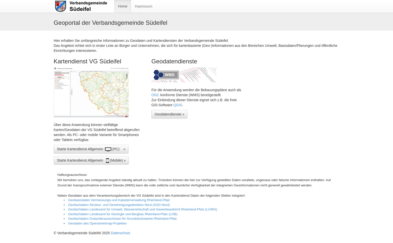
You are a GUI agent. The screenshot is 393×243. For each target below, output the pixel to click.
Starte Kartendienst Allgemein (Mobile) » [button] (91, 160)
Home (122, 6)
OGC (155, 95)
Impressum (143, 6)
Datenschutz (120, 233)
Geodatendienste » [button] (169, 114)
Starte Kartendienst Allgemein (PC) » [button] (91, 149)
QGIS (177, 105)
